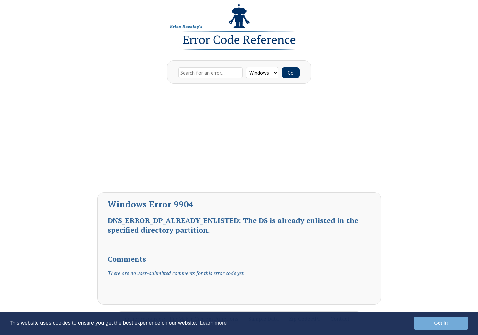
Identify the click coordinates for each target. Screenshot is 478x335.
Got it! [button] (441, 323)
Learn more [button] (213, 323)
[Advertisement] (239, 139)
